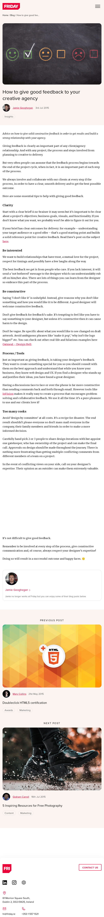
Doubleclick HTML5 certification (25, 702)
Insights (9, 116)
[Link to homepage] (11, 7)
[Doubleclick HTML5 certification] (52, 656)
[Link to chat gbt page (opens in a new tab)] (24, 882)
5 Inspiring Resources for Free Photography (32, 805)
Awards (9, 710)
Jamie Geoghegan (18, 108)
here (5, 241)
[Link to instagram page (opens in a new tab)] (14, 882)
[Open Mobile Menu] (97, 7)
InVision (8, 393)
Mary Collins (14, 694)
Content (9, 813)
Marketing (25, 710)
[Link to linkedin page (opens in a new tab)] (5, 882)
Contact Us (90, 867)
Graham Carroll (16, 797)
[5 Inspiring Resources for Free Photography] (52, 759)
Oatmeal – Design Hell (17, 344)
